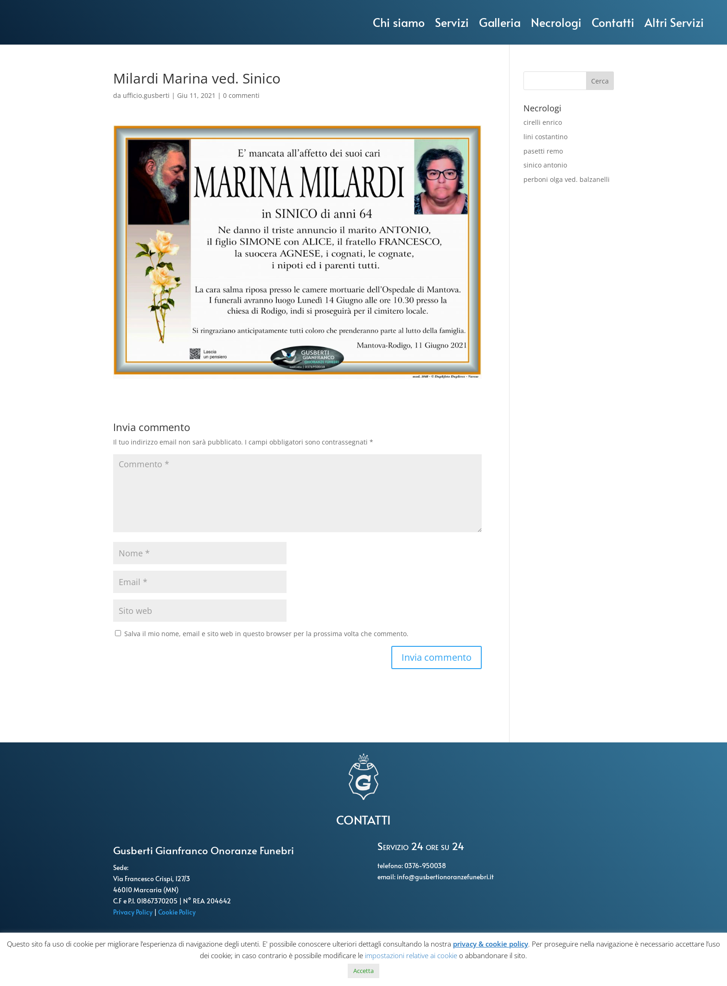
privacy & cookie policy (490, 943)
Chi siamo (399, 22)
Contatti (613, 22)
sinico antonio (545, 165)
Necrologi (556, 22)
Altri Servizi (674, 22)
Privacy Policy (133, 912)
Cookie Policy (177, 912)
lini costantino (545, 136)
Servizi (452, 22)
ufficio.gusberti (146, 95)
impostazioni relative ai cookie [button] (411, 955)
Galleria (500, 22)
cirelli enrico (542, 122)
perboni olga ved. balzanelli (566, 179)
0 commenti (241, 95)
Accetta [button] (363, 971)
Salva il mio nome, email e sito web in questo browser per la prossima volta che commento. (266, 633)
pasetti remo (543, 151)
